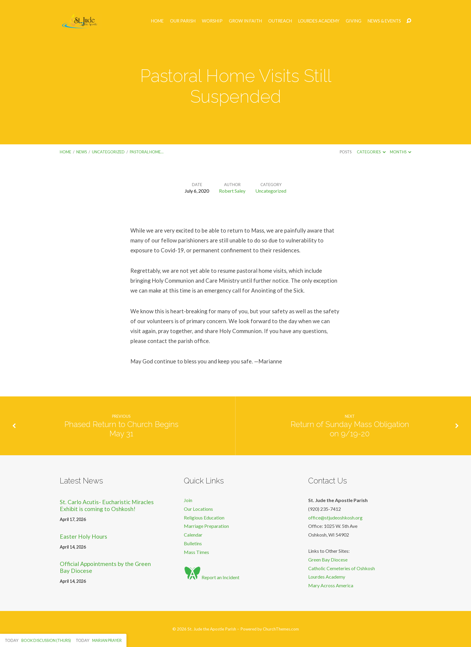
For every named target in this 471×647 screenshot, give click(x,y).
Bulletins (193, 543)
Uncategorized (108, 151)
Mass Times (196, 552)
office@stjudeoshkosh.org (335, 517)
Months (400, 151)
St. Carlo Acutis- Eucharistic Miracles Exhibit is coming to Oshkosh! (107, 505)
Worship (212, 21)
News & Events (384, 21)
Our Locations (198, 509)
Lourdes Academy (318, 21)
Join (188, 500)
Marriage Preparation (206, 526)
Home (157, 21)
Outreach (280, 21)
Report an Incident (211, 577)
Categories (371, 151)
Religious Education (204, 517)
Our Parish (183, 21)
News (81, 151)
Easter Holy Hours (83, 536)
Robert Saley (232, 191)
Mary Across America (330, 585)
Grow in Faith (245, 21)
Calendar (193, 534)
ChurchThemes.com (281, 629)
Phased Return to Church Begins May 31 (121, 429)
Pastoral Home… (146, 151)
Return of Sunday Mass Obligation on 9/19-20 (349, 429)
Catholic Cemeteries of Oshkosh (341, 568)
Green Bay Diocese (328, 559)
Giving (353, 21)
